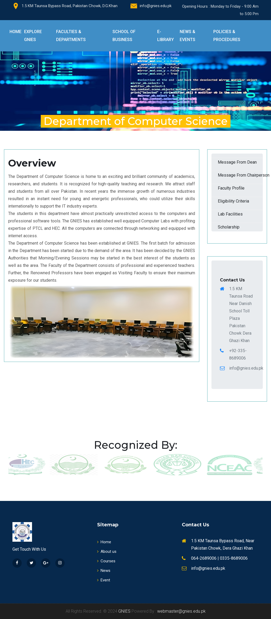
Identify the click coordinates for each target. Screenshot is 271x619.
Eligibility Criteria (233, 201)
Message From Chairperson (240, 175)
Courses (106, 561)
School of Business (124, 35)
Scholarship (229, 227)
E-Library (165, 35)
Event (103, 580)
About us (106, 551)
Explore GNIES (33, 35)
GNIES (124, 611)
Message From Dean (237, 162)
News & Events (187, 35)
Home (15, 31)
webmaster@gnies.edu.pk (181, 611)
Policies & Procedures (226, 35)
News (103, 570)
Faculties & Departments (71, 35)
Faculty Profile (231, 188)
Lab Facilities (230, 214)
